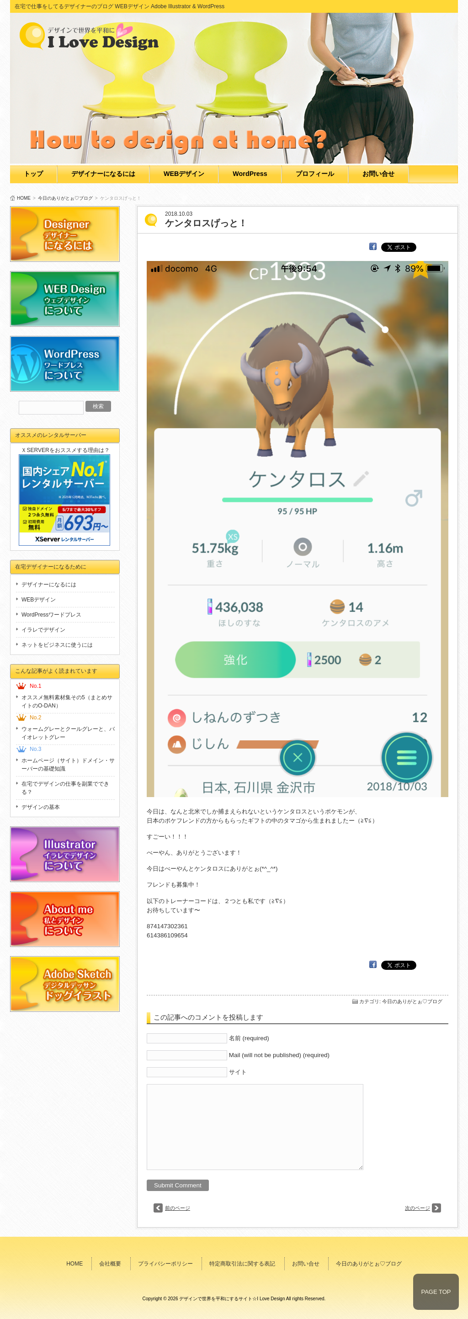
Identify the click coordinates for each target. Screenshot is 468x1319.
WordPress (250, 173)
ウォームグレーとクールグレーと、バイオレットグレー (68, 733)
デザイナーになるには (103, 173)
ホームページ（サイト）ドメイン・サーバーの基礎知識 (68, 764)
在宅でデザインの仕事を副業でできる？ (65, 788)
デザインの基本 (40, 807)
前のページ (177, 1208)
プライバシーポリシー (165, 1263)
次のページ (417, 1208)
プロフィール (315, 173)
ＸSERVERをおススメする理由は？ (65, 450)
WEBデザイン (184, 173)
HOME (24, 198)
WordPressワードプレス (51, 615)
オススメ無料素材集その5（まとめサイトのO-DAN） (66, 701)
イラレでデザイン (43, 630)
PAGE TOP (436, 1291)
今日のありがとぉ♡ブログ (65, 198)
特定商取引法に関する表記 (242, 1263)
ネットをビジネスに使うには (57, 645)
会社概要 (110, 1263)
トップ (33, 173)
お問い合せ (378, 173)
